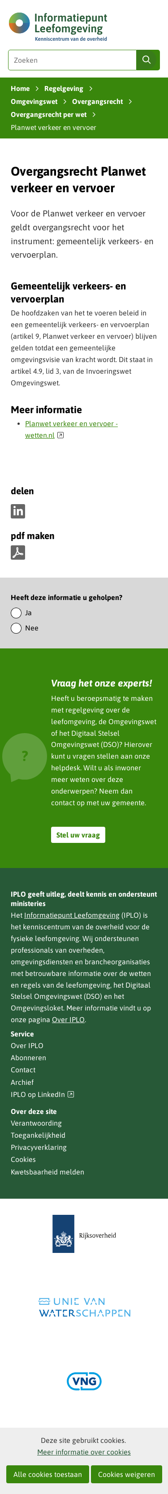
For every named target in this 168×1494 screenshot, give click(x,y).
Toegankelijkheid (38, 1135)
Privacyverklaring (39, 1147)
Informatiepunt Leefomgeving (72, 915)
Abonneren (28, 1058)
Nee (32, 628)
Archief (22, 1082)
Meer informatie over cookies (84, 1452)
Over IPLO (68, 1019)
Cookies (23, 1159)
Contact (23, 1070)
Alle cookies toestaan (47, 1474)
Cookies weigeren (126, 1474)
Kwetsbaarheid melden (47, 1172)
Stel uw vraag (78, 835)
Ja (28, 613)
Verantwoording (36, 1123)
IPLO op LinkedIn (42, 1094)
